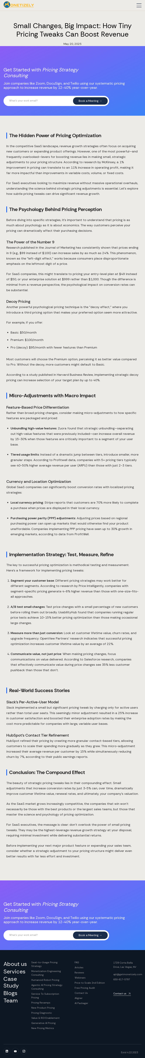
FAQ (77, 962)
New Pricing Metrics (42, 1028)
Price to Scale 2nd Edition (90, 982)
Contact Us (81, 993)
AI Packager (81, 1003)
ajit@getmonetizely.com (127, 974)
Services (15, 971)
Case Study (11, 982)
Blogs (10, 993)
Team (11, 1000)
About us (15, 964)
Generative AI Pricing (43, 1023)
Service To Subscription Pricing (45, 995)
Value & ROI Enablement (45, 1017)
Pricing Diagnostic (41, 1012)
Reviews (79, 972)
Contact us (119, 993)
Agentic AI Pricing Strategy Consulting (46, 986)
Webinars (80, 977)
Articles (79, 967)
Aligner (79, 998)
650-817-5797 (121, 979)
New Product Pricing (43, 1007)
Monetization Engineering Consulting (46, 973)
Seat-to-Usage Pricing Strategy (44, 964)
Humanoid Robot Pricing (45, 980)
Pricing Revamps (40, 1002)
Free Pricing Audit (85, 987)
